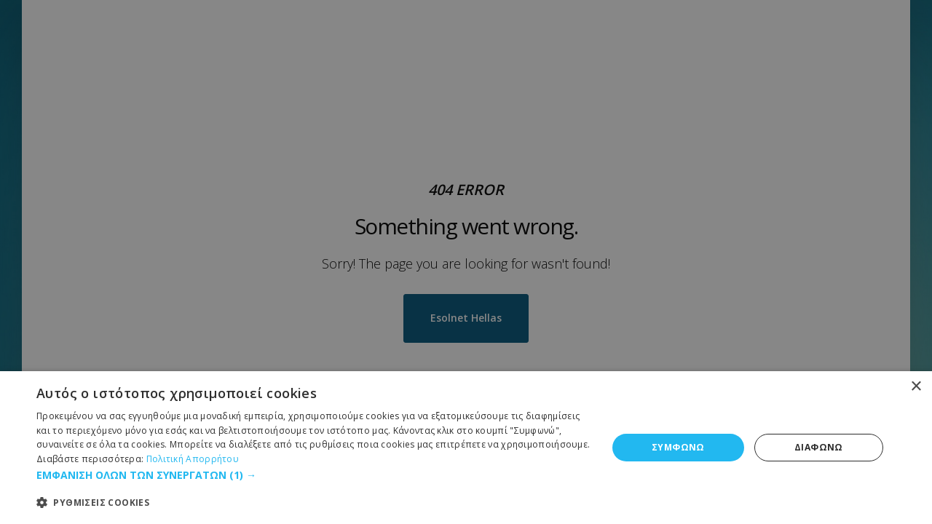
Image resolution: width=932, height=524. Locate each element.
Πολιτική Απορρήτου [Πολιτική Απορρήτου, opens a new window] (192, 459)
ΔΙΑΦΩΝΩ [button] (818, 447)
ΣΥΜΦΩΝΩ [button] (678, 447)
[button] (313, 475)
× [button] (915, 386)
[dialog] (466, 447)
